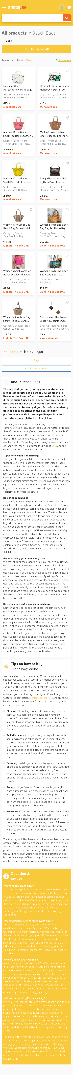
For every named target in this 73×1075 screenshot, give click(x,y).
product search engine (35, 523)
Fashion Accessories (36, 368)
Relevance (7, 60)
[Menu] (4, 8)
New (28, 60)
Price (20, 60)
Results (37, 49)
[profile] (61, 7)
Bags (9, 40)
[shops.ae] (31, 7)
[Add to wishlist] (31, 71)
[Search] (67, 17)
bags (54, 445)
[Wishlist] (69, 7)
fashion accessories (40, 697)
